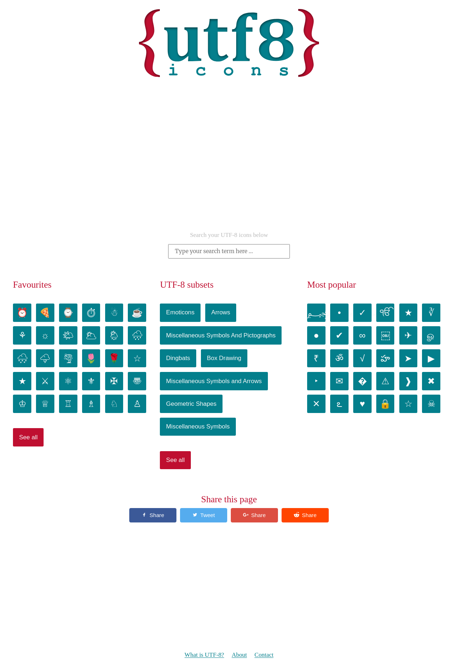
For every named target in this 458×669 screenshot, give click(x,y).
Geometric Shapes (191, 403)
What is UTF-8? (204, 655)
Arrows (220, 312)
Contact (264, 655)
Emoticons (180, 312)
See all (28, 437)
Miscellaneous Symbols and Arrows (214, 381)
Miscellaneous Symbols (198, 426)
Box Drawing (224, 358)
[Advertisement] (229, 167)
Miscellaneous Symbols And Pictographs (220, 335)
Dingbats (178, 358)
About (239, 655)
